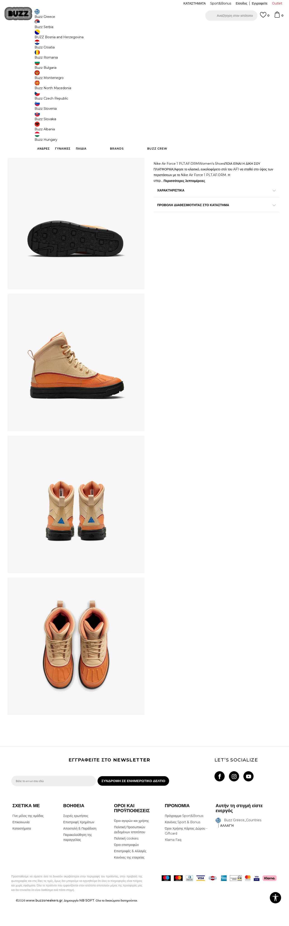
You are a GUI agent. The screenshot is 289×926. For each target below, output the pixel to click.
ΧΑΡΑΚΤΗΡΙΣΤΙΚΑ (212, 201)
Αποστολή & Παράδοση (79, 852)
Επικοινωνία (21, 845)
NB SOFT (86, 923)
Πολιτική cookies (126, 861)
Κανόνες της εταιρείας (129, 880)
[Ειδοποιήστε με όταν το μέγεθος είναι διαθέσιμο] (160, 100)
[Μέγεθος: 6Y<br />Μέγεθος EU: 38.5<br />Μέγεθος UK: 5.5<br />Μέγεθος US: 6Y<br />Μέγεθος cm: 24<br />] (245, 100)
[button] (231, 15)
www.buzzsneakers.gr (44, 923)
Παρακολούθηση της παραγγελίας (77, 860)
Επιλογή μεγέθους (166, 93)
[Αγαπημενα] (264, 17)
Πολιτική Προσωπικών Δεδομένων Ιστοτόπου (129, 852)
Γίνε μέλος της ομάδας (28, 839)
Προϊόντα (45, 36)
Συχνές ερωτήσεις (75, 839)
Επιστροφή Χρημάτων (78, 845)
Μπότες (102, 36)
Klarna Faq (173, 863)
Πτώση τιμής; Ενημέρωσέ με (258, 71)
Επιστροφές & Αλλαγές (130, 874)
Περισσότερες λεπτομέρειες (184, 191)
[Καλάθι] (278, 17)
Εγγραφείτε (260, 3)
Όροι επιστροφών (126, 868)
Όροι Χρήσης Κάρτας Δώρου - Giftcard (186, 854)
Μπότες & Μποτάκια (83, 36)
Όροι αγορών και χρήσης (131, 844)
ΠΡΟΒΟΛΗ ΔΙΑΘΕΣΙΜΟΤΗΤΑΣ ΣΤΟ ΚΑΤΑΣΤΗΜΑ (212, 216)
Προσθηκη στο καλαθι (182, 157)
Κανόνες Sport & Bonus (182, 845)
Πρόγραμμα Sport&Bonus (184, 839)
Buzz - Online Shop (24, 36)
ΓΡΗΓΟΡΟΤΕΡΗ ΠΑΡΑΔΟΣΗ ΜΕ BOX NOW (131, 29)
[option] (144, 29)
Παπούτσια (61, 36)
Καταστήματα (21, 852)
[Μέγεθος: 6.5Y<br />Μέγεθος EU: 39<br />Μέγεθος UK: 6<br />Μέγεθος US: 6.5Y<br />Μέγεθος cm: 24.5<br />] (262, 100)
